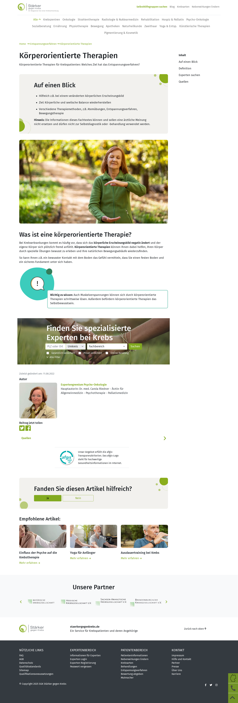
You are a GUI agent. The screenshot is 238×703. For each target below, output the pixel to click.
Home (22, 43)
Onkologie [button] (69, 19)
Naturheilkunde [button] (132, 26)
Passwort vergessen (80, 666)
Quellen (26, 438)
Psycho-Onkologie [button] (197, 19)
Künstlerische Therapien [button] (194, 26)
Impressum (178, 655)
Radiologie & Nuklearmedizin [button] (120, 19)
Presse (175, 666)
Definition (185, 68)
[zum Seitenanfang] (233, 698)
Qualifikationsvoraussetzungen (36, 673)
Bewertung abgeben (132, 673)
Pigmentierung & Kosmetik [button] (121, 33)
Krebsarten (183, 6)
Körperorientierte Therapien (74, 43)
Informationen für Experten (85, 655)
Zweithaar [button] (150, 26)
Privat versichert (90, 353)
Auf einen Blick (188, 62)
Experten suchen (189, 75)
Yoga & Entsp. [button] (168, 26)
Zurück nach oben (195, 628)
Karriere (176, 673)
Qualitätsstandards (30, 666)
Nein (78, 498)
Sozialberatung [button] (41, 26)
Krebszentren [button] (51, 19)
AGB (21, 659)
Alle (37, 19)
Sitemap (24, 670)
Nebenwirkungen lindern (205, 6)
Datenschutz (26, 662)
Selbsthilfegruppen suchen (152, 6)
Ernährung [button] (60, 26)
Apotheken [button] (113, 26)
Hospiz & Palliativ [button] (173, 19)
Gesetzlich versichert (60, 353)
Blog (172, 6)
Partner (176, 662)
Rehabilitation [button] (150, 19)
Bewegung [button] (97, 26)
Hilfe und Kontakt (181, 659)
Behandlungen (129, 666)
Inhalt (182, 55)
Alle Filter (53, 357)
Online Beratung (117, 353)
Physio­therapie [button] (78, 26)
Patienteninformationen (134, 655)
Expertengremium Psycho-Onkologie (84, 384)
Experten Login (78, 659)
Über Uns (177, 670)
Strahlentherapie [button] (88, 19)
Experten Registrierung (83, 662)
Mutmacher (127, 677)
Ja (48, 498)
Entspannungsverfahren (41, 43)
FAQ (21, 655)
